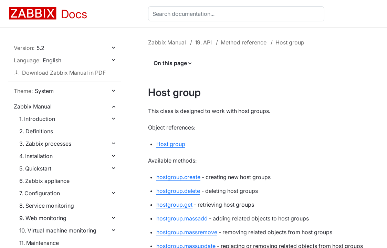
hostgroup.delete (178, 190)
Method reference (243, 42)
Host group (170, 144)
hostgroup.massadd (182, 218)
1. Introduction (37, 118)
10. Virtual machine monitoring (57, 230)
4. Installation (36, 156)
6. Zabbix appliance (44, 180)
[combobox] (237, 13)
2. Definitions (36, 131)
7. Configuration (39, 193)
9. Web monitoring (42, 218)
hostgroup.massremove (186, 232)
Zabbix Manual (33, 106)
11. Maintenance (39, 242)
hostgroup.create (178, 177)
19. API (203, 42)
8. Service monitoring (46, 205)
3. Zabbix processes (45, 143)
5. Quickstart (35, 168)
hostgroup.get (174, 204)
